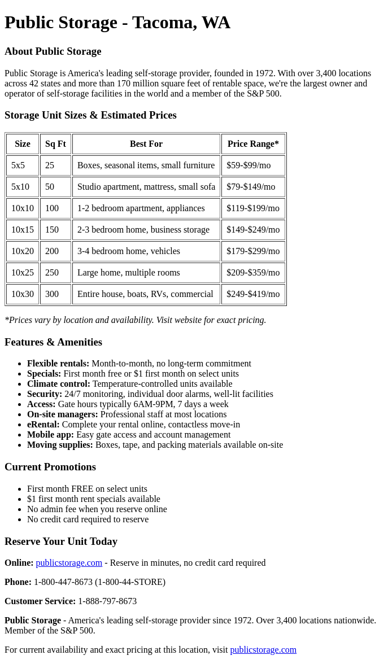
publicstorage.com (69, 562)
